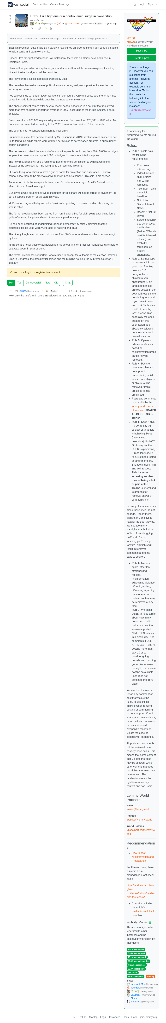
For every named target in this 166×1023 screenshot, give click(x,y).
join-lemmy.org (148, 1017)
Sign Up (152, 4)
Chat (68, 282)
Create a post (141, 58)
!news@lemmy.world (138, 809)
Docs (126, 1017)
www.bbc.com (37, 20)
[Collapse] (11, 291)
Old (56, 282)
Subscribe (141, 50)
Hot (11, 282)
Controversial (33, 282)
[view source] (50, 28)
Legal (103, 1017)
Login (142, 4)
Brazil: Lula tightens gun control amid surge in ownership (71, 16)
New (47, 282)
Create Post (57, 4)
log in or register (35, 272)
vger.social (18, 4)
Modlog (150, 977)
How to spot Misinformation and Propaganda (143, 857)
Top (19, 282)
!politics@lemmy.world (139, 819)
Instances (114, 1017)
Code (134, 1017)
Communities (40, 4)
